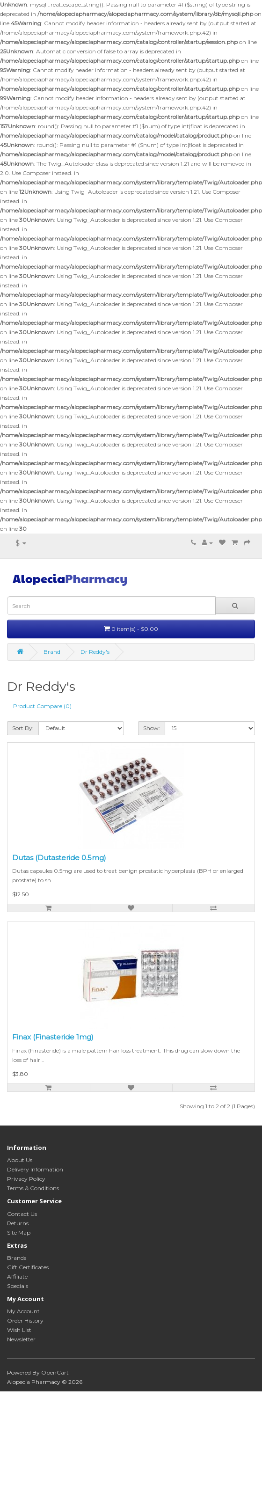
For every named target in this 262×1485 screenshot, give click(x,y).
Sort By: (23, 728)
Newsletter (21, 1339)
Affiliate (17, 1276)
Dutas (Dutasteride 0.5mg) (59, 857)
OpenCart (55, 1372)
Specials (17, 1285)
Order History (25, 1320)
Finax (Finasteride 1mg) (53, 1036)
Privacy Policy (26, 1178)
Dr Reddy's (94, 651)
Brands (16, 1257)
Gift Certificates (28, 1267)
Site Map (18, 1232)
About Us (19, 1159)
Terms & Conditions (33, 1188)
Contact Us (22, 1213)
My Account (23, 1311)
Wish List (19, 1329)
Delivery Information (35, 1169)
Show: (151, 728)
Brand (52, 651)
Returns (18, 1223)
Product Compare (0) (42, 706)
